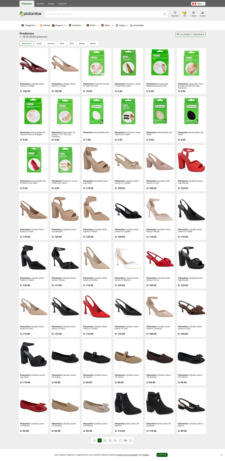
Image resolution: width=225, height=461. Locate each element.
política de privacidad (127, 454)
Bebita (82, 43)
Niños (107, 25)
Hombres (76, 25)
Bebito (93, 43)
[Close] (221, 454)
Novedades (137, 25)
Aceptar (162, 455)
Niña (62, 43)
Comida (40, 3)
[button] (198, 4)
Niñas (92, 25)
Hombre (51, 43)
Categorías (29, 25)
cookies (145, 454)
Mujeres (59, 25)
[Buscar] (165, 13)
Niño (72, 43)
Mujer (39, 43)
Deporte (62, 3)
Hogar (51, 3)
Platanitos (27, 3)
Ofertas (45, 25)
